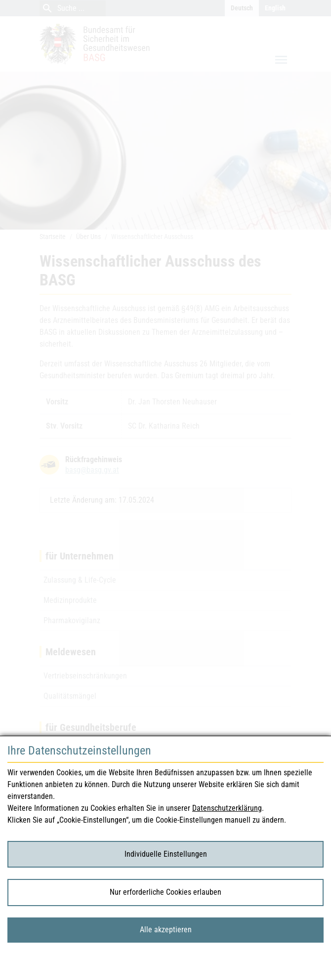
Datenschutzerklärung (227, 808)
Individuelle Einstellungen (165, 854)
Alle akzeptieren (166, 929)
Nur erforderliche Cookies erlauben (165, 892)
